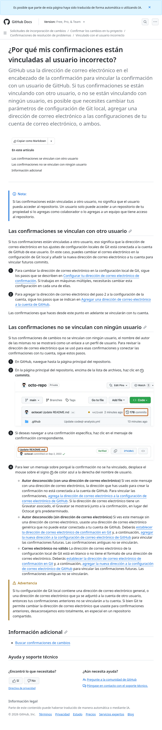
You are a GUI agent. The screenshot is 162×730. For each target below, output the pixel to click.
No (31, 681)
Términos (45, 714)
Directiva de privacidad (21, 688)
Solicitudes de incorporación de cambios (38, 31)
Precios (91, 714)
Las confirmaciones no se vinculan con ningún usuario (77, 327)
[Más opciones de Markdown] (51, 141)
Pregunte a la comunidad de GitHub (110, 679)
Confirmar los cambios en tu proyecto (96, 31)
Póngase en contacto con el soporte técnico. (115, 686)
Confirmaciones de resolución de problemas (40, 35)
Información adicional (38, 631)
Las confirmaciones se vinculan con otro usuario (70, 230)
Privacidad (62, 714)
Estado (77, 714)
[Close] (150, 6)
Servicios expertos (111, 714)
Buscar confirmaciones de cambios (42, 642)
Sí (15, 681)
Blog (131, 714)
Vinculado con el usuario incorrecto (100, 35)
